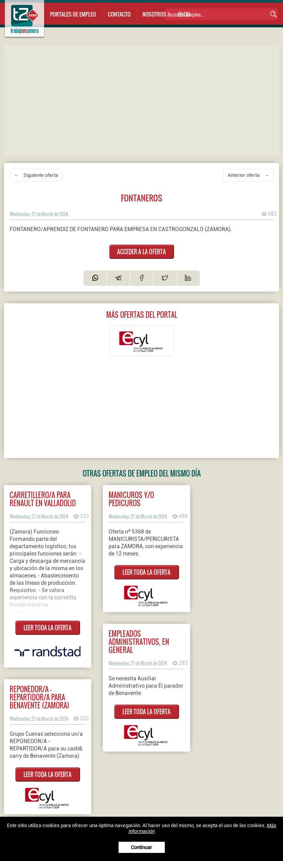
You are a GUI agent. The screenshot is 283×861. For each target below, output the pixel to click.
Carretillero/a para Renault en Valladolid (43, 499)
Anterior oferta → (248, 175)
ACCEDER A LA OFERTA (141, 251)
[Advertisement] (143, 100)
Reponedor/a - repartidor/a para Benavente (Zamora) (39, 697)
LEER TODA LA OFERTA (47, 627)
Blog (184, 14)
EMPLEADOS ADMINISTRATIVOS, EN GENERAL (139, 641)
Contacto (119, 14)
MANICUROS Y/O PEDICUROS (131, 499)
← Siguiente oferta (36, 175)
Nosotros (154, 14)
